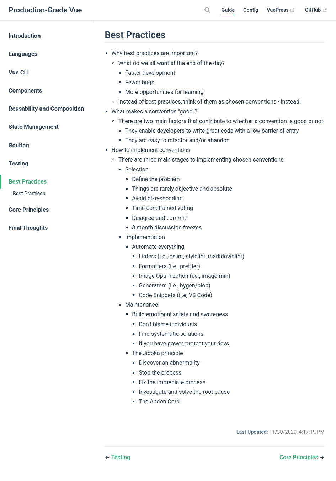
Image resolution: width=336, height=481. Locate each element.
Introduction (25, 35)
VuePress (281, 10)
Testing (18, 163)
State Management (34, 126)
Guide (228, 10)
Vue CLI (19, 72)
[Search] (208, 10)
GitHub (316, 10)
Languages (23, 54)
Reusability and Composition (46, 108)
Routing (19, 145)
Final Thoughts (28, 227)
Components (25, 90)
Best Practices (28, 181)
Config (250, 10)
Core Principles (29, 209)
